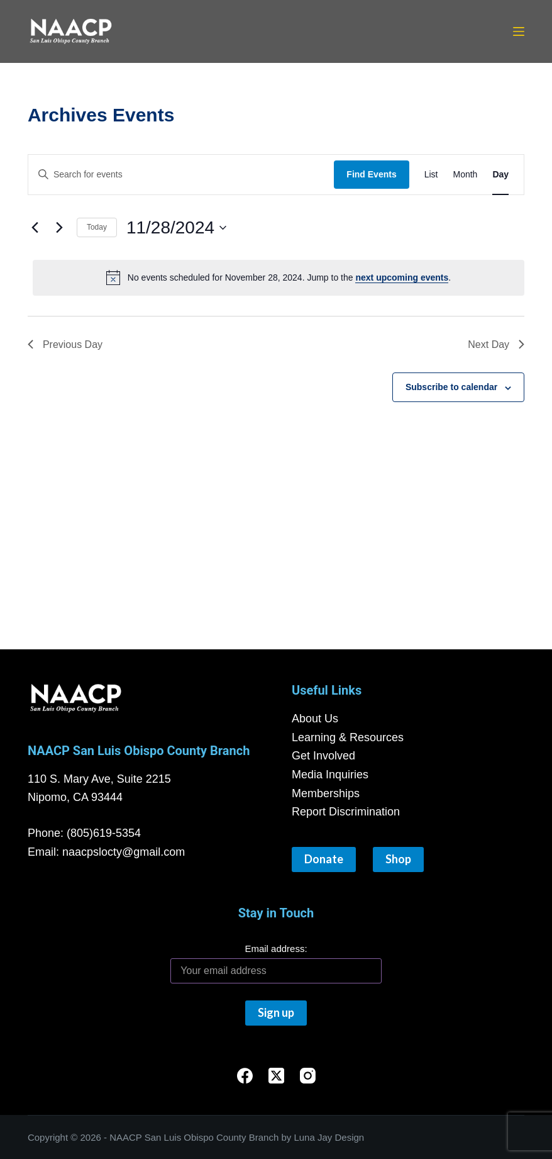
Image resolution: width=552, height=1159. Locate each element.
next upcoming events (401, 277)
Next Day (496, 344)
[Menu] (518, 31)
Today (97, 227)
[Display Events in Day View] (500, 174)
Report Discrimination (346, 811)
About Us (315, 718)
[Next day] (59, 227)
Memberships (326, 793)
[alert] (278, 277)
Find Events (371, 174)
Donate (323, 859)
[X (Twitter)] (276, 1075)
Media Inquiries (330, 774)
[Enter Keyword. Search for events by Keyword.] (181, 174)
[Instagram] (308, 1075)
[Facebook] (245, 1075)
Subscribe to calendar (451, 387)
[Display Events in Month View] (465, 174)
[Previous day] (35, 227)
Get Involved (323, 755)
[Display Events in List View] (431, 174)
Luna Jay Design (329, 1137)
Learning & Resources (348, 737)
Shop (398, 859)
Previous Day (65, 344)
